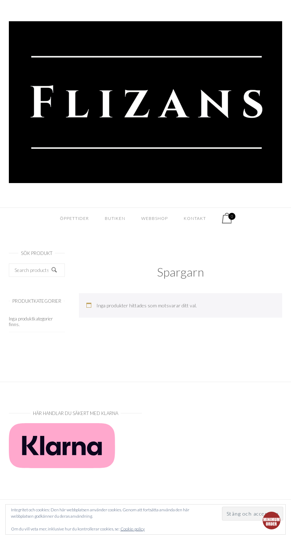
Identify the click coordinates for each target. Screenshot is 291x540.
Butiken (115, 218)
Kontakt (195, 218)
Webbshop (154, 218)
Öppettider (74, 218)
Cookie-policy (132, 529)
